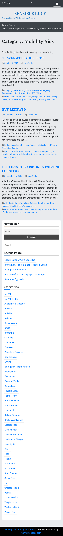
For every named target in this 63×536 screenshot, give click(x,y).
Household (9, 410)
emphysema (43, 209)
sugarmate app (9, 157)
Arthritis (7, 203)
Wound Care (10, 512)
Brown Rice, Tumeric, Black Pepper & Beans (25, 264)
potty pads (23, 99)
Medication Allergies (14, 439)
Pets (29, 93)
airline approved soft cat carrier (18, 97)
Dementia (9, 342)
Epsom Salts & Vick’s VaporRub (19, 260)
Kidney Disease (12, 415)
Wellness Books (29, 206)
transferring (32, 212)
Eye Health (9, 376)
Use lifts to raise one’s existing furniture (31, 169)
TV (5, 483)
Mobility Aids (20, 93)
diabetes (36, 151)
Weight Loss (10, 502)
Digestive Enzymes (14, 352)
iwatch (20, 154)
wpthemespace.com (31, 533)
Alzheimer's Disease (14, 303)
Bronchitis (24, 203)
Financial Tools (11, 381)
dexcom (27, 151)
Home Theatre (11, 405)
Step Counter (13, 148)
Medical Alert (43, 145)
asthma (15, 209)
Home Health (10, 395)
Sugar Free (9, 478)
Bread (7, 328)
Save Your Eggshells (14, 279)
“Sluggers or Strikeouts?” (16, 269)
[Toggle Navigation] (57, 4)
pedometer (41, 154)
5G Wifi (7, 294)
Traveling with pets (46, 99)
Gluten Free (10, 386)
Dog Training (27, 90)
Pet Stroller (13, 99)
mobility (22, 212)
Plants (7, 458)
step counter (51, 154)
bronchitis (24, 209)
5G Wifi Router (11, 299)
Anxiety (8, 308)
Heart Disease (31, 145)
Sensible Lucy (30, 13)
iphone (13, 154)
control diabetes (16, 151)
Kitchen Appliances (13, 420)
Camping (8, 90)
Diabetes (17, 90)
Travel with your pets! (23, 58)
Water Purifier (11, 497)
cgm (6, 151)
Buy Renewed (14, 109)
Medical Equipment (13, 434)
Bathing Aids (9, 145)
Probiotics (9, 463)
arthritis (7, 209)
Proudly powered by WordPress (21, 529)
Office (7, 449)
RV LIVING (36, 93)
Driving (36, 90)
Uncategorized (11, 488)
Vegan (7, 492)
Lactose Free (10, 425)
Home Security (11, 400)
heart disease (12, 212)
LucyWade (28, 63)
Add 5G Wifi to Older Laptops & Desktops (24, 274)
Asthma (15, 203)
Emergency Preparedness (17, 366)
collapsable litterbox (41, 97)
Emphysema (43, 203)
